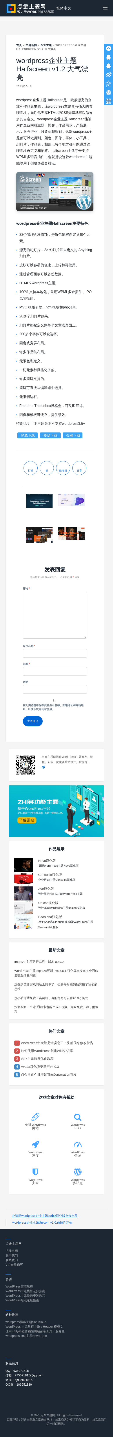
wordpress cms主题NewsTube (26, 1336)
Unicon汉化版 (48, 903)
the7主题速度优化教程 (37, 1059)
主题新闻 (31, 45)
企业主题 (46, 45)
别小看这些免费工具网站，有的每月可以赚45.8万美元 (51, 998)
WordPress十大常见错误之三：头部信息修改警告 (57, 1043)
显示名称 (29, 646)
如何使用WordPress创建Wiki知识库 (47, 1051)
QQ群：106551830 (18, 1384)
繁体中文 (63, 8)
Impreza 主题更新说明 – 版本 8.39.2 (39, 961)
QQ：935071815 (17, 1370)
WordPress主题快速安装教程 (25, 1295)
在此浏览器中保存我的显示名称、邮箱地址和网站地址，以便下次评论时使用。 (53, 707)
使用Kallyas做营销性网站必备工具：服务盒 (35, 1331)
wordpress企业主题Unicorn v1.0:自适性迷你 (42, 1222)
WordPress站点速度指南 (22, 1300)
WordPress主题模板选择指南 (25, 1291)
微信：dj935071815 (19, 1380)
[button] (105, 8)
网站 (25, 682)
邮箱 (26, 664)
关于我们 (11, 1255)
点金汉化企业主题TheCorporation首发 (49, 1074)
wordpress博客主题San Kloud (25, 1322)
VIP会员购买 (14, 1264)
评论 (26, 588)
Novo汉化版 (47, 861)
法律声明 (11, 1251)
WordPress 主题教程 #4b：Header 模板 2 (34, 1326)
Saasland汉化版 (50, 917)
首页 (19, 45)
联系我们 (11, 1260)
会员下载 (73, 435)
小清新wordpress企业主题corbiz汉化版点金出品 (45, 1215)
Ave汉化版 (46, 889)
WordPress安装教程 (19, 1286)
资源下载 (28, 435)
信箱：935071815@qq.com (24, 1375)
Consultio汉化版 (50, 875)
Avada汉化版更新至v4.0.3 (40, 1066)
